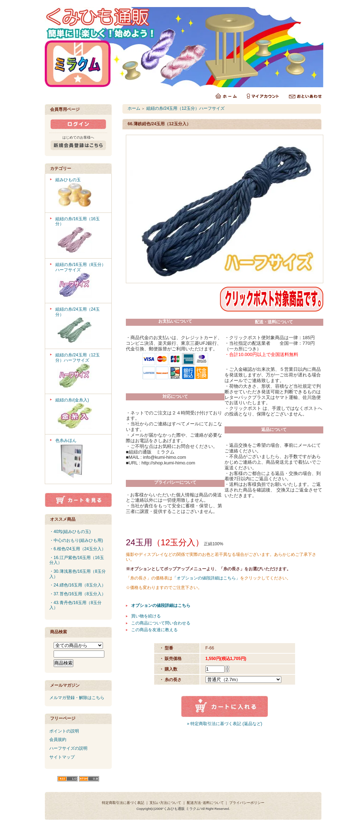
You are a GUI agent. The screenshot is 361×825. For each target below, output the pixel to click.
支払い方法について (165, 803)
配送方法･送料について (205, 803)
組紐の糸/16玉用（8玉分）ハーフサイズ (80, 280)
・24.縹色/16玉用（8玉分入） (77, 585)
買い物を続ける (146, 616)
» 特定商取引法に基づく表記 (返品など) (224, 723)
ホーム (134, 108)
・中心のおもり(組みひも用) (76, 540)
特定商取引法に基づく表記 (123, 803)
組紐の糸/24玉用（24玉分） (80, 326)
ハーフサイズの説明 (68, 748)
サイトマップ (62, 757)
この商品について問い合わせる (160, 623)
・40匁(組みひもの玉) (70, 531)
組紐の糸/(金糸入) (80, 414)
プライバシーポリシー (246, 803)
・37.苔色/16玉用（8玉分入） (77, 593)
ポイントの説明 (64, 731)
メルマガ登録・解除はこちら (76, 697)
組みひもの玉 (80, 193)
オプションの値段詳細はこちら (160, 605)
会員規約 (57, 739)
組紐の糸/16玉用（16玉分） (80, 235)
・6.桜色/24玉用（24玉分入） (77, 548)
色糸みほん (80, 459)
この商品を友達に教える (154, 629)
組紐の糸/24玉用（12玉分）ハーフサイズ (80, 371)
